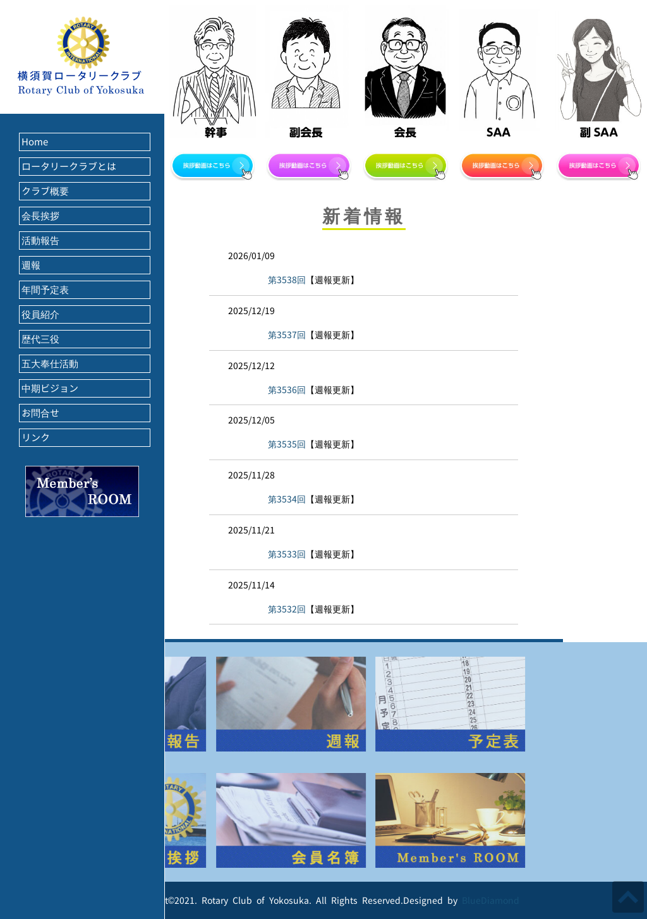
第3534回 (287, 499)
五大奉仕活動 (49, 363)
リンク (35, 437)
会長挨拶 (40, 215)
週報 (30, 265)
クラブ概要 (45, 191)
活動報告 (40, 240)
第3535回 (287, 444)
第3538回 (287, 280)
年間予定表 (45, 289)
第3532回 (287, 609)
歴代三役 (40, 339)
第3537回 (287, 335)
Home (34, 142)
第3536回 (287, 390)
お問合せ (40, 413)
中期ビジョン (49, 388)
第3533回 (287, 554)
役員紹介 (40, 314)
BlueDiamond (490, 900)
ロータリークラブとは (68, 166)
